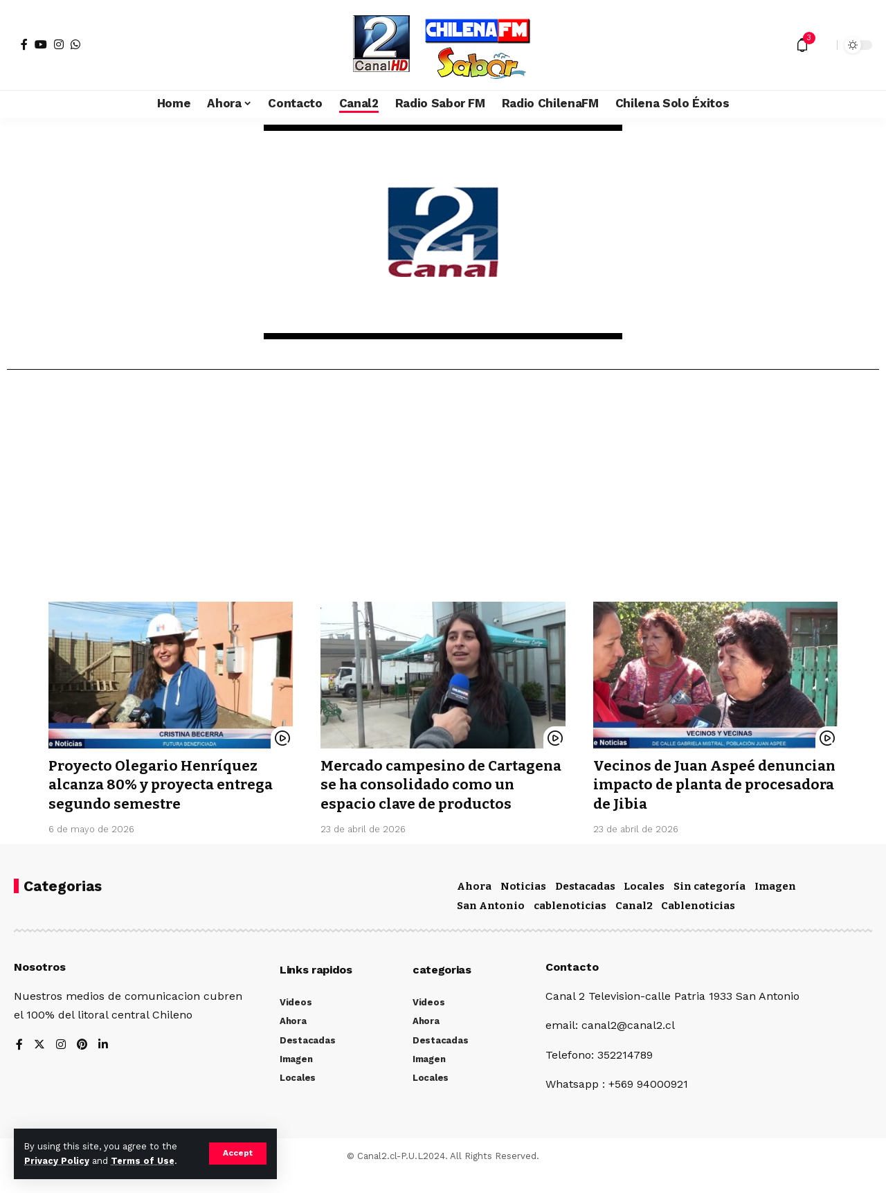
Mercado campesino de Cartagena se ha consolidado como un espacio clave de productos (426, 794)
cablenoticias (570, 924)
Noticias (523, 905)
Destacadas (585, 905)
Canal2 (634, 924)
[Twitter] (39, 1064)
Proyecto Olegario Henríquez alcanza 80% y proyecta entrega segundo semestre (164, 785)
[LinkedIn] (104, 1064)
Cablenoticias (698, 924)
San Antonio (491, 924)
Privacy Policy (56, 1161)
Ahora (474, 905)
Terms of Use (142, 1161)
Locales (644, 905)
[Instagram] (59, 44)
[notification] (802, 45)
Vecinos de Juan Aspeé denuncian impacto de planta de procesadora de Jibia (711, 785)
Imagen (775, 905)
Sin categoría (709, 905)
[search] (823, 45)
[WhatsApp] (75, 44)
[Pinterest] (82, 1064)
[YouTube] (41, 44)
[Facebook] (24, 44)
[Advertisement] (443, 491)
